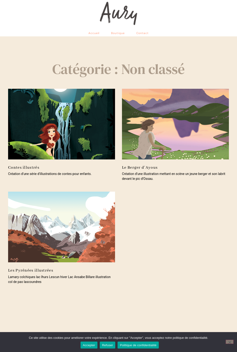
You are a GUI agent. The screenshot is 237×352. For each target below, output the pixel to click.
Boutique (118, 33)
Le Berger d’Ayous (140, 167)
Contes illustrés (23, 167)
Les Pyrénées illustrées (30, 270)
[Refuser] (230, 342)
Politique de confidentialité (138, 345)
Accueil (94, 33)
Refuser (107, 345)
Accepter (89, 345)
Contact (142, 33)
